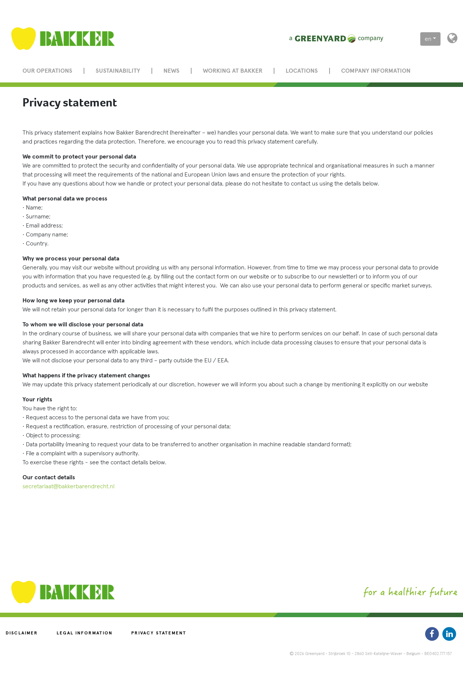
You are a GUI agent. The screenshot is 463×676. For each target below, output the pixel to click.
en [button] (428, 39)
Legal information (84, 633)
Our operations (47, 71)
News (171, 71)
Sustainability (118, 71)
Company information (376, 71)
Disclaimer (22, 633)
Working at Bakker (232, 71)
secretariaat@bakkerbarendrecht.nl (68, 486)
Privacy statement (158, 633)
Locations (302, 71)
